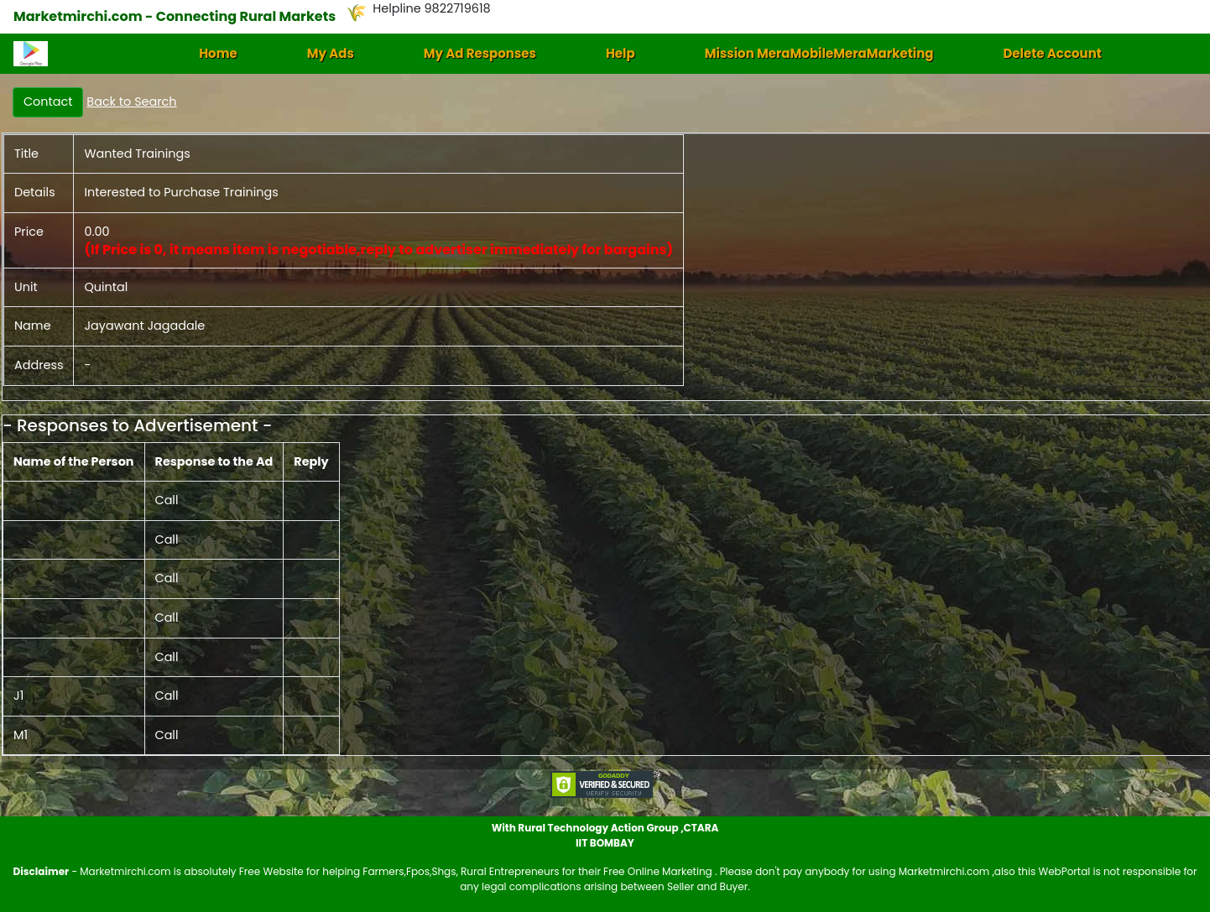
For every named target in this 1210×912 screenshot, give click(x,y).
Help (620, 53)
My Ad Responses (480, 53)
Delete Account (1052, 53)
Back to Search (131, 101)
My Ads (330, 53)
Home (218, 53)
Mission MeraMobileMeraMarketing (819, 53)
